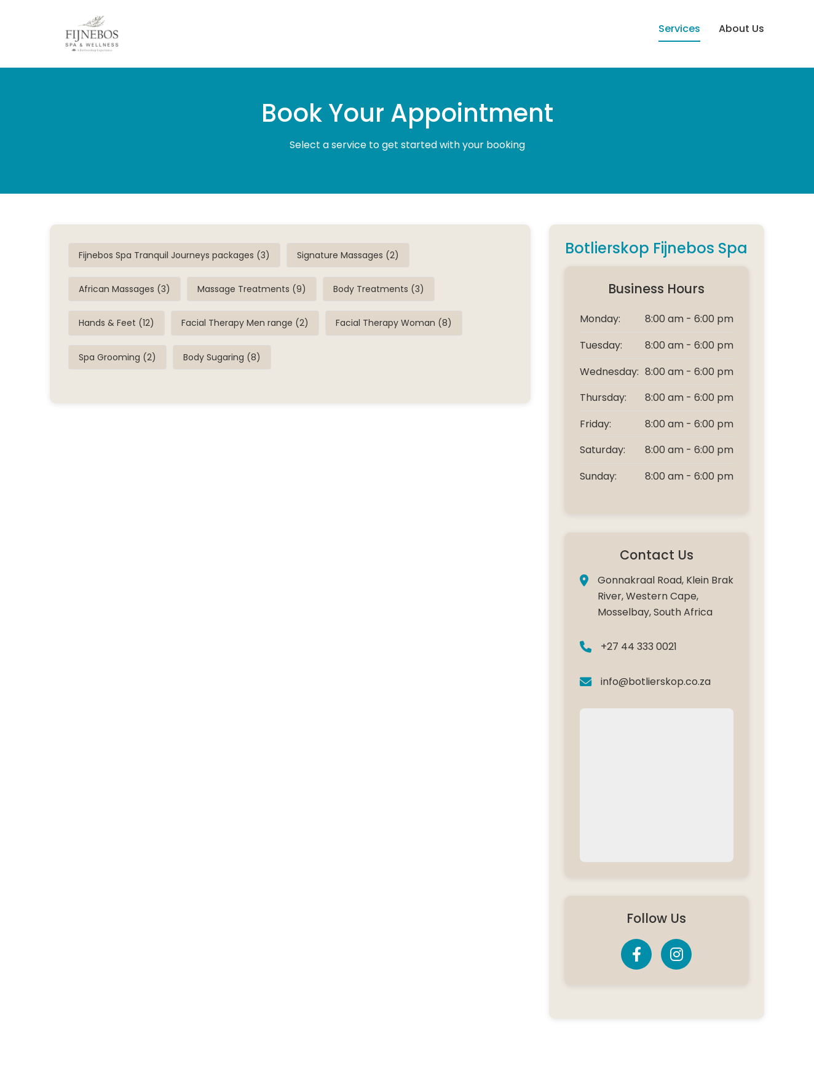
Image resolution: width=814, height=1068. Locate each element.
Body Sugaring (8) (222, 357)
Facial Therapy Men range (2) (245, 323)
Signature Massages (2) (348, 255)
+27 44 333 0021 (639, 646)
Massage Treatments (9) (251, 289)
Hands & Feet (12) (116, 323)
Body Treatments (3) (378, 289)
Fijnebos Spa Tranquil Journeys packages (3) (174, 255)
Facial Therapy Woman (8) (394, 323)
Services (679, 29)
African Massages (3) (124, 289)
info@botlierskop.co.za (656, 681)
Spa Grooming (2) (117, 357)
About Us (741, 29)
